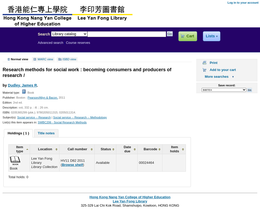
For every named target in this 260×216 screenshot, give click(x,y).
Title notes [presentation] (46, 133)
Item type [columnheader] (19, 149)
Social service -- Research (34, 117)
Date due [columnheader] (127, 149)
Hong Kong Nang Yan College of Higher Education (129, 197)
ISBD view (69, 59)
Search (44, 34)
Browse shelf (72, 165)
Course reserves (78, 43)
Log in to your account (242, 2)
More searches (216, 77)
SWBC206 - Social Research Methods (62, 122)
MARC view (45, 59)
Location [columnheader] (45, 149)
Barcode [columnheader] (150, 149)
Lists (210, 36)
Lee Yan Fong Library (17, 45)
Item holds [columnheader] (174, 149)
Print (213, 63)
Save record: (226, 85)
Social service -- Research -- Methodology (80, 117)
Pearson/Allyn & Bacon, (43, 97)
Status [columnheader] (106, 149)
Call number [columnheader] (77, 149)
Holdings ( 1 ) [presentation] (18, 133)
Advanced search (50, 43)
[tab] (18, 133)
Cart (190, 36)
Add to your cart (223, 70)
